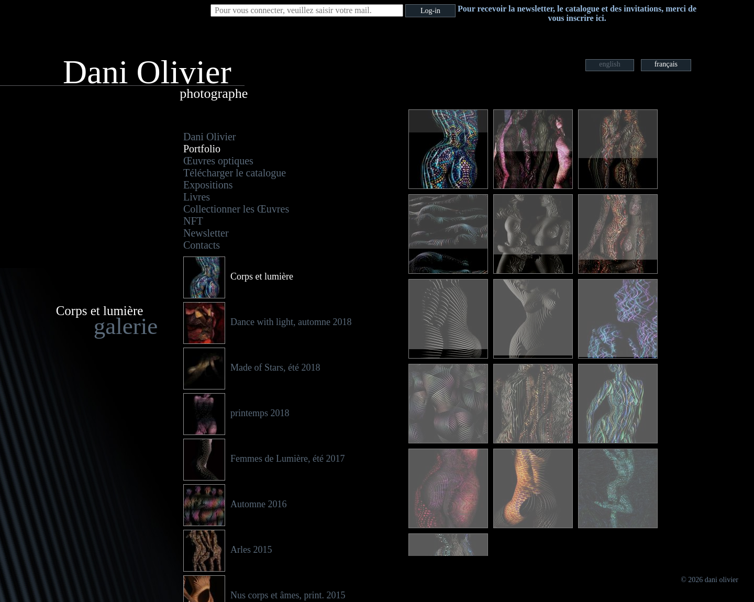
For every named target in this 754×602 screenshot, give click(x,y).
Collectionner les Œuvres (236, 209)
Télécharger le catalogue (234, 173)
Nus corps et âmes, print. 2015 (287, 595)
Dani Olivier (209, 136)
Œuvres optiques (218, 160)
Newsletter (206, 233)
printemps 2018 (260, 413)
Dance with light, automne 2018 (290, 322)
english (609, 64)
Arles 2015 (251, 549)
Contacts (201, 245)
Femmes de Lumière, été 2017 (287, 458)
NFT (193, 221)
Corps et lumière (261, 276)
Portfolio (201, 148)
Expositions (207, 185)
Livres (196, 197)
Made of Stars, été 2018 (275, 367)
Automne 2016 (258, 504)
